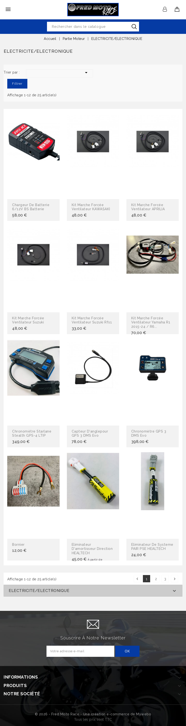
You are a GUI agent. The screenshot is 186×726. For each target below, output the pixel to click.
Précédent (137, 578)
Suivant (174, 578)
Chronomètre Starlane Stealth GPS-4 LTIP (31, 433)
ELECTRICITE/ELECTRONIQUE (39, 590)
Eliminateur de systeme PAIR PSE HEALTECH (152, 547)
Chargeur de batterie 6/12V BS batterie (30, 207)
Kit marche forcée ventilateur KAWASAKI (91, 207)
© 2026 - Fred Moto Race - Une (63, 714)
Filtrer (17, 83)
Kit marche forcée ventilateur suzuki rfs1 (92, 320)
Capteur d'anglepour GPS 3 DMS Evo (90, 433)
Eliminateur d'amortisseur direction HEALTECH (92, 549)
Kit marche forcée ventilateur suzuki (28, 320)
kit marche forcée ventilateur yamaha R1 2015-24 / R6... (150, 322)
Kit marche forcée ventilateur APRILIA (148, 207)
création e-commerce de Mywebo (121, 714)
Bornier (18, 544)
